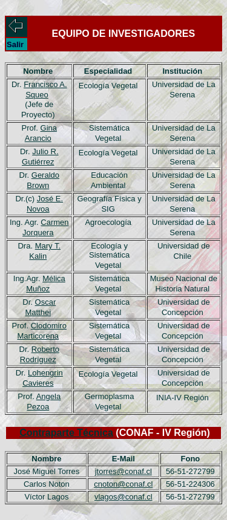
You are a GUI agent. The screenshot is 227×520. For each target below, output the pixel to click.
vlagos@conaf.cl (123, 496)
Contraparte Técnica (66, 432)
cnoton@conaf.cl (123, 484)
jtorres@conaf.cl (123, 471)
